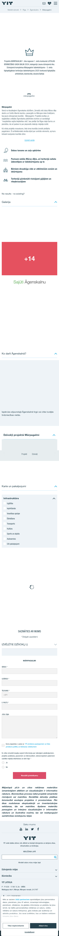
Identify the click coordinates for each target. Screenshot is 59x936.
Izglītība (10, 503)
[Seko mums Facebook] (38, 829)
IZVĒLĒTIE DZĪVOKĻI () (15, 644)
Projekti (24, 454)
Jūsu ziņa (5, 714)
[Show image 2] (29, 258)
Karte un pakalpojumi (14, 486)
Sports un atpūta (13, 533)
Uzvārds (5, 679)
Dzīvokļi (34, 454)
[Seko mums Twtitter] (32, 829)
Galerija (6, 201)
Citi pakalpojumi (13, 544)
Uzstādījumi (29, 932)
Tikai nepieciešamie (16, 926)
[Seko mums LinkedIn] (27, 829)
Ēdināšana (11, 518)
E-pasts (5, 702)
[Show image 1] (29, 225)
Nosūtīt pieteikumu (29, 775)
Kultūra (9, 528)
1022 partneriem (22, 899)
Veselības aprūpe (13, 513)
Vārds (4, 667)
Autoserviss (11, 538)
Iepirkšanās (11, 508)
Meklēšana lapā (29, 851)
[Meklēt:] (55, 857)
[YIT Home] (7, 3)
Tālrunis (5, 691)
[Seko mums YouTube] (21, 829)
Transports (11, 523)
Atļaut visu (43, 926)
